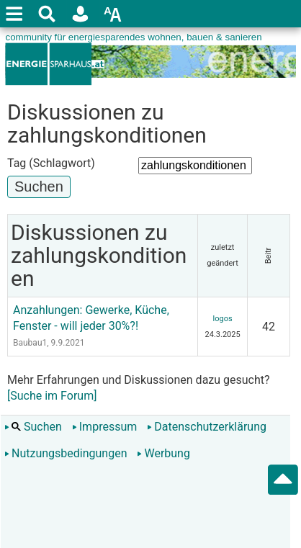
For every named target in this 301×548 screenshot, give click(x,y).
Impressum (105, 427)
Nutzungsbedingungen (65, 453)
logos (223, 318)
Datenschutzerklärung (206, 427)
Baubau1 (30, 343)
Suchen (33, 427)
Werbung (163, 453)
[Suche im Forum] (51, 396)
